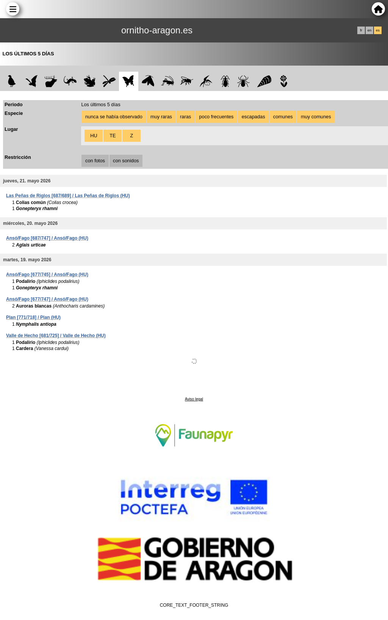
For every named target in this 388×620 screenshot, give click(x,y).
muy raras (161, 116)
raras (185, 116)
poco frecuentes (216, 116)
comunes (283, 116)
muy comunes (316, 116)
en (369, 30)
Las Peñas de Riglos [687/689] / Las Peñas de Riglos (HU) (68, 195)
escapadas (253, 116)
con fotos (95, 160)
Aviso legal (194, 399)
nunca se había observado (113, 116)
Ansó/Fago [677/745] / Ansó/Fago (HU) (47, 274)
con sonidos (126, 160)
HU (93, 135)
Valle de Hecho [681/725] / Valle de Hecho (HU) (56, 335)
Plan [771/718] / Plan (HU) (33, 317)
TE (113, 135)
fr (361, 30)
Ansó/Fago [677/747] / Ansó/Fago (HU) (47, 299)
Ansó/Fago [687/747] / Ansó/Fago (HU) (47, 238)
